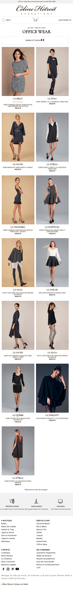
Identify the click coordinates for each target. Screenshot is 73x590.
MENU (5, 20)
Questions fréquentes (45, 553)
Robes (3, 523)
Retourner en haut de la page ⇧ (36, 490)
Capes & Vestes (8, 538)
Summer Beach (43, 523)
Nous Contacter (8, 561)
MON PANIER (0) (65, 20)
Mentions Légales (8, 564)
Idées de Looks (40, 28)
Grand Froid (41, 541)
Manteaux (5, 541)
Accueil (30, 28)
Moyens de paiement (45, 558)
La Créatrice (6, 558)
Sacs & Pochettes (9, 535)
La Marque (5, 553)
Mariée (39, 538)
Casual (39, 535)
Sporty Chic (41, 529)
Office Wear (41, 544)
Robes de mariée (8, 526)
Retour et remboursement (47, 564)
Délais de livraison (44, 556)
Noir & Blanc (41, 526)
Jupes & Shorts (7, 532)
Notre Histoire (7, 556)
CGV (38, 567)
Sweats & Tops (7, 529)
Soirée (39, 532)
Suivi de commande (45, 561)
